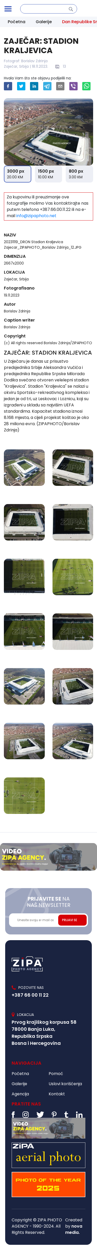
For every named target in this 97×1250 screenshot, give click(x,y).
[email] (60, 86)
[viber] (73, 86)
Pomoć (56, 1074)
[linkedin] (34, 86)
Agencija (20, 1094)
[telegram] (47, 86)
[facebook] (8, 86)
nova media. (73, 1229)
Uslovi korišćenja (65, 1084)
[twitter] (21, 86)
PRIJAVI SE (69, 920)
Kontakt (57, 1094)
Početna (16, 22)
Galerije (44, 22)
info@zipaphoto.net (36, 216)
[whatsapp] (86, 86)
